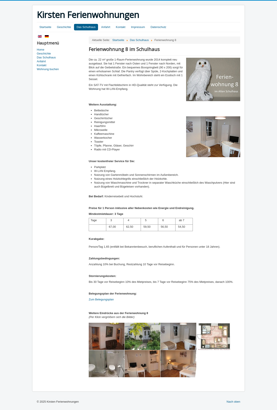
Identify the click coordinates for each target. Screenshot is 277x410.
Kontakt (120, 27)
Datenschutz (158, 27)
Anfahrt (105, 27)
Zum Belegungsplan (101, 299)
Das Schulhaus (86, 27)
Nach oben (233, 401)
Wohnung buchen (48, 69)
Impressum (138, 27)
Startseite (45, 27)
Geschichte (64, 27)
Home (40, 49)
